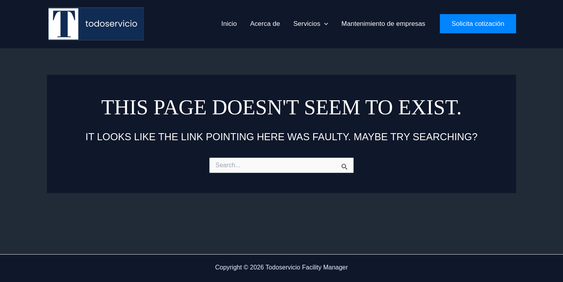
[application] (324, 23)
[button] (311, 23)
